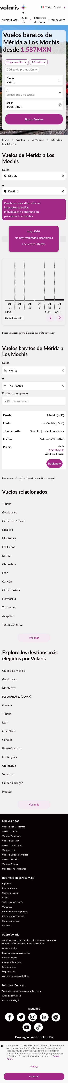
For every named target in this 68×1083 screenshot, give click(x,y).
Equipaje (6, 869)
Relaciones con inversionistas (16, 939)
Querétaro (8, 717)
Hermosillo (9, 585)
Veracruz (7, 760)
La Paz (6, 541)
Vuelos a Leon (8, 836)
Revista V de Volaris (11, 948)
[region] (34, 1062)
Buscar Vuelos (34, 119)
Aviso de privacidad (11, 981)
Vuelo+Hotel (10, 19)
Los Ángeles (9, 743)
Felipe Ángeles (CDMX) (16, 682)
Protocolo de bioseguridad (14, 897)
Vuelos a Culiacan (10, 826)
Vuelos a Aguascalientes (13, 812)
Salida (10, 102)
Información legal (10, 986)
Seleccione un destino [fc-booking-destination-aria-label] (20, 94)
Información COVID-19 (13, 902)
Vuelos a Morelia (10, 845)
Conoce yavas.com (11, 907)
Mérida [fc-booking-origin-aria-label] (11, 82)
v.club (5, 883)
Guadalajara (9, 498)
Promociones (57, 19)
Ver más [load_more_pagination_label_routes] (34, 624)
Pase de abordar (9, 874)
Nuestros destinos (40, 20)
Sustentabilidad (9, 943)
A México (38, 140)
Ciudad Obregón (12, 769)
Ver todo (6, 911)
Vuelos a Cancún (10, 817)
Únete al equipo (9, 934)
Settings (34, 1066)
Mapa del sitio (9, 957)
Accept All (34, 1076)
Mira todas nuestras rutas (14, 855)
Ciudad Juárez (11, 576)
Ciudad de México (13, 507)
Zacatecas (8, 593)
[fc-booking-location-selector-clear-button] (60, 80)
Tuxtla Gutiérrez (12, 611)
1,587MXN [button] (36, 49)
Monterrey (9, 524)
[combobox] (34, 357)
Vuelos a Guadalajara (12, 831)
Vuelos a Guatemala (11, 822)
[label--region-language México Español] (53, 7)
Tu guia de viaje (27, 19)
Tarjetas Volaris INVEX (12, 888)
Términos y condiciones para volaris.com (21, 977)
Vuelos (20, 140)
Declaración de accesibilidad (15, 962)
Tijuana (6, 490)
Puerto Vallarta (11, 734)
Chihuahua (9, 550)
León (5, 559)
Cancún (7, 567)
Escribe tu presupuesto (15, 379)
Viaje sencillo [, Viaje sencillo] (15, 62)
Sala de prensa (9, 953)
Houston (7, 777)
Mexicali (7, 516)
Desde (10, 78)
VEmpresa (7, 893)
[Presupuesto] (37, 387)
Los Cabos (8, 533)
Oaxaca (7, 691)
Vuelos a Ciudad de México (15, 840)
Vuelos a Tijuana (10, 850)
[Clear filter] (62, 357)
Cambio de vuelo (10, 879)
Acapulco (8, 602)
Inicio (5, 140)
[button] (39, 62)
